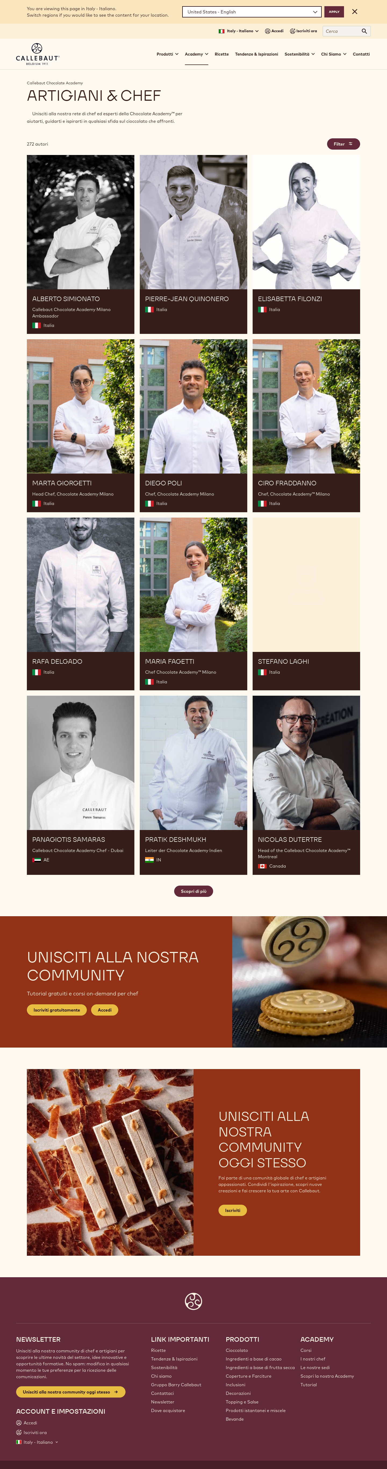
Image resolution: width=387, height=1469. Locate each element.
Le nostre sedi (315, 1367)
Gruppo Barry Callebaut (176, 1384)
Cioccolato (237, 1350)
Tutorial (308, 1384)
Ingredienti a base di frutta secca (260, 1367)
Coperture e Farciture (248, 1376)
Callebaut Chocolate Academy (55, 83)
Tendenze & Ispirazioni (256, 54)
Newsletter (162, 1402)
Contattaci (162, 1393)
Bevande (235, 1419)
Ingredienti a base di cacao (254, 1359)
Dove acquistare (168, 1410)
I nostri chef (312, 1359)
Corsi (305, 1350)
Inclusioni (235, 1384)
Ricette (222, 54)
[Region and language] (252, 11)
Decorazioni (238, 1393)
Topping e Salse (242, 1402)
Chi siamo (161, 1376)
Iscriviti (232, 1210)
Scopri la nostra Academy (327, 1376)
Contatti (361, 54)
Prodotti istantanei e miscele (256, 1410)
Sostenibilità (164, 1367)
